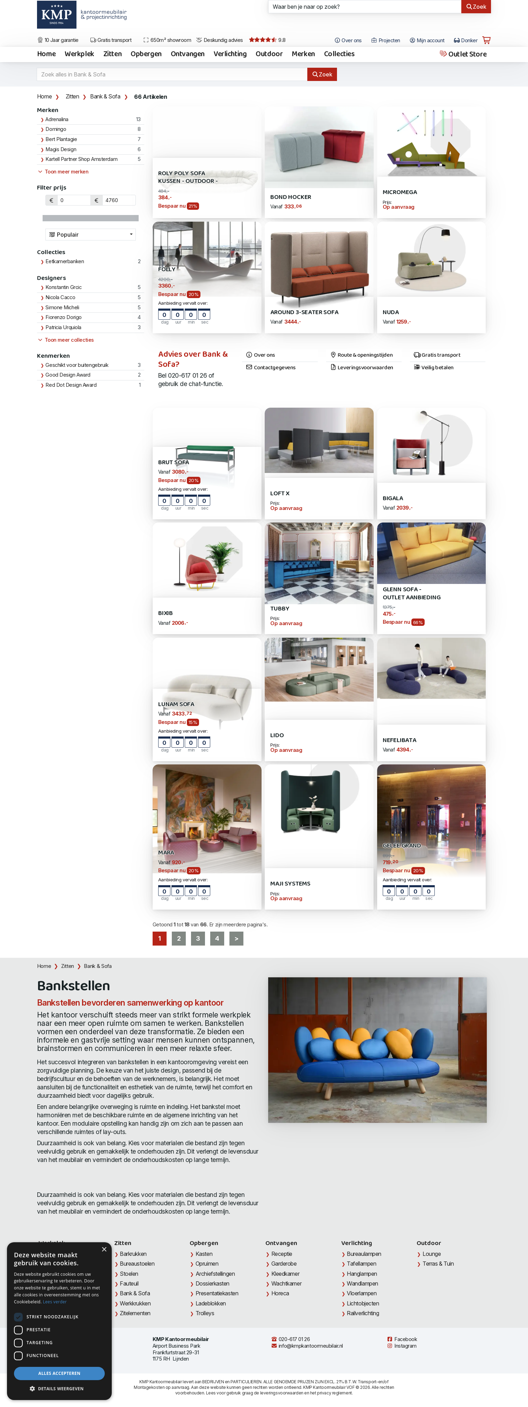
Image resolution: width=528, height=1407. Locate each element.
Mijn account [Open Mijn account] (427, 40)
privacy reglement (334, 1392)
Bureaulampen (364, 1253)
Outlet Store (462, 54)
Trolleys (205, 1313)
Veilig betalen (433, 368)
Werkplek (79, 54)
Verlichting (230, 54)
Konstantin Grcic (63, 287)
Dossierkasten (212, 1283)
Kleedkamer (285, 1273)
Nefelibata (399, 740)
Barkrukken (133, 1253)
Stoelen (129, 1273)
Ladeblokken (211, 1303)
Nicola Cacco (60, 297)
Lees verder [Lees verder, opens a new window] (55, 1302)
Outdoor (269, 54)
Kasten (204, 1253)
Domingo (55, 129)
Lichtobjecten (363, 1303)
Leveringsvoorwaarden (362, 368)
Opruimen (207, 1263)
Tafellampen (361, 1263)
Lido (277, 735)
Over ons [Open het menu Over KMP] (348, 40)
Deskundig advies (219, 40)
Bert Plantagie (61, 139)
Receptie (281, 1253)
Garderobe (284, 1263)
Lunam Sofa (176, 704)
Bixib (165, 613)
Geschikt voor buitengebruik (76, 365)
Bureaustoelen (137, 1263)
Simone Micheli (62, 307)
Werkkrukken (135, 1303)
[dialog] (59, 1321)
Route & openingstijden (361, 355)
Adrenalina (56, 119)
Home (46, 54)
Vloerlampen (361, 1293)
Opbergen (146, 54)
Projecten (385, 40)
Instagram (402, 1346)
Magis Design (60, 149)
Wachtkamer (286, 1283)
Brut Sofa (173, 462)
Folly (167, 269)
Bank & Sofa (105, 96)
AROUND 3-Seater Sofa (304, 312)
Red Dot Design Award (70, 385)
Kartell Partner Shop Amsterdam (81, 159)
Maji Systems (290, 884)
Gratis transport (111, 40)
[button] (59, 1389)
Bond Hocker (290, 197)
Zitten (112, 54)
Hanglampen (362, 1273)
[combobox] (90, 234)
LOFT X (279, 493)
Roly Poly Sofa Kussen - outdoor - (188, 177)
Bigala (393, 498)
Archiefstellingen (215, 1273)
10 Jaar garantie (58, 40)
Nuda (391, 312)
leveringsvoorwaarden (281, 1392)
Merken (303, 54)
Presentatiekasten (217, 1293)
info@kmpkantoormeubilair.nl (307, 1346)
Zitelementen (135, 1313)
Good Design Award (67, 375)
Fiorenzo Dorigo (63, 317)
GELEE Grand (402, 846)
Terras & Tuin (438, 1263)
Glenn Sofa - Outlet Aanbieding (412, 593)
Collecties (339, 54)
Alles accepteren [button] (59, 1373)
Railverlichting (363, 1313)
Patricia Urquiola (63, 327)
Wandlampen (362, 1283)
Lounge (432, 1253)
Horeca (280, 1293)
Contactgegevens (270, 368)
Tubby (279, 608)
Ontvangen (188, 54)
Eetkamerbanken (64, 261)
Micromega (400, 192)
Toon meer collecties (65, 340)
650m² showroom (167, 40)
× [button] (104, 1249)
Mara (166, 852)
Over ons (260, 355)
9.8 (267, 40)
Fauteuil (129, 1283)
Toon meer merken (63, 172)
